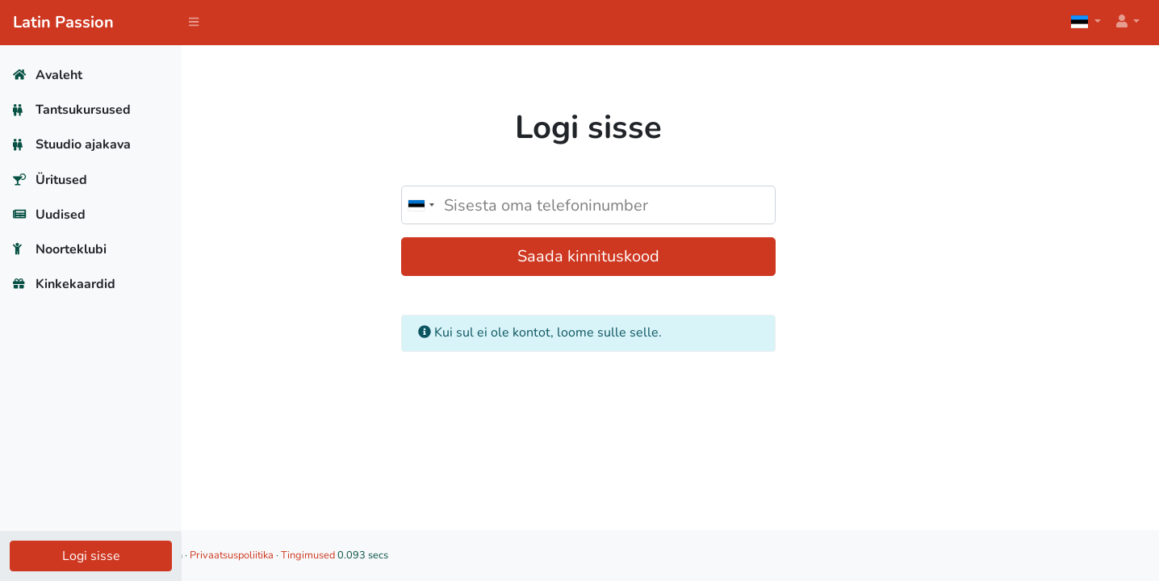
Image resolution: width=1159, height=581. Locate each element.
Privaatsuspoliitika (395, 555)
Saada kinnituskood (671, 256)
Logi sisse (91, 556)
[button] (1126, 22)
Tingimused (471, 555)
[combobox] (502, 205)
